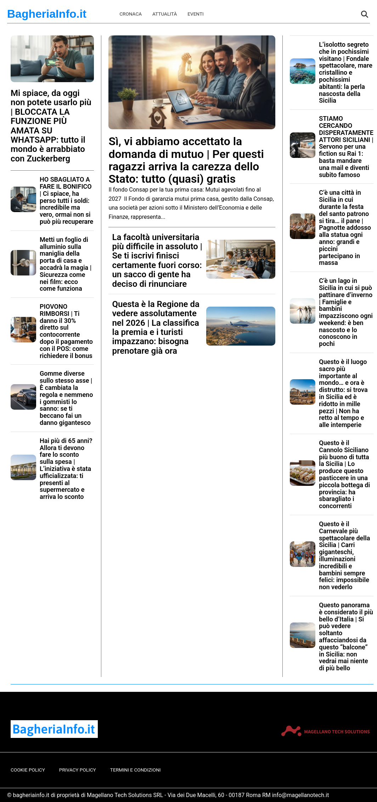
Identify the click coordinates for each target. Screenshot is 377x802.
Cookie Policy (28, 770)
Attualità (164, 14)
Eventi (195, 14)
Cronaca (130, 14)
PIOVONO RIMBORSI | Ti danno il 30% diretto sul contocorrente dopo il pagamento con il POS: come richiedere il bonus (66, 331)
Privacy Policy (77, 770)
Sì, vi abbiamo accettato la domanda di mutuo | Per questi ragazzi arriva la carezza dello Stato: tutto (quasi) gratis (186, 160)
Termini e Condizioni (135, 770)
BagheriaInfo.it (46, 13)
